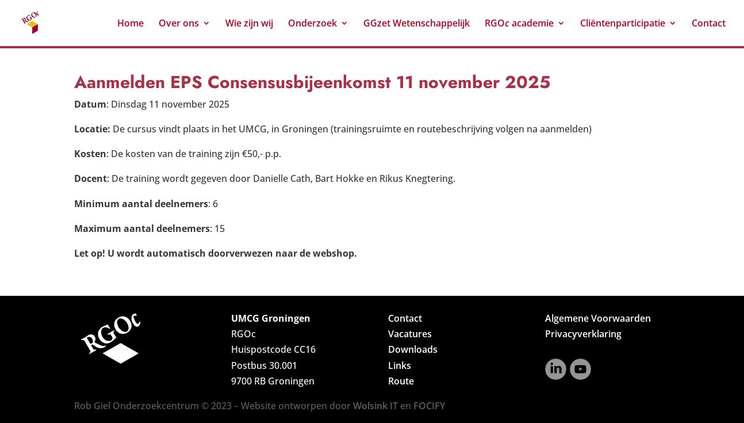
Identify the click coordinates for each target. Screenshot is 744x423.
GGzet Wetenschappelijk (416, 24)
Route (401, 381)
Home (130, 24)
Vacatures (410, 333)
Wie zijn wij (249, 24)
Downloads (413, 349)
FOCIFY (429, 405)
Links (399, 365)
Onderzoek (312, 24)
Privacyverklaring (583, 333)
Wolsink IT (375, 405)
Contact (709, 24)
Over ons (179, 24)
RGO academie (519, 24)
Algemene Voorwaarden (598, 318)
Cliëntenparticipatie (622, 24)
